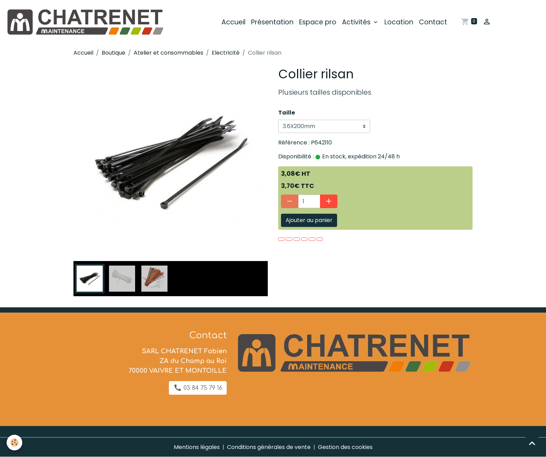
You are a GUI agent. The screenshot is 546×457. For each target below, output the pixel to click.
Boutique (113, 53)
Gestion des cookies (345, 447)
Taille (286, 113)
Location (398, 22)
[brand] (86, 22)
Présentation (272, 22)
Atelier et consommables (168, 53)
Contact (433, 22)
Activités (357, 22)
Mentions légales (197, 447)
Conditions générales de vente (269, 447)
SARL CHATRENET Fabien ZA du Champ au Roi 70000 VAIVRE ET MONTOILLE (177, 361)
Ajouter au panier (309, 220)
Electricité (226, 53)
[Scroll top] (532, 443)
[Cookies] (15, 442)
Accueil (233, 22)
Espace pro (317, 22)
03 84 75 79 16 (197, 388)
